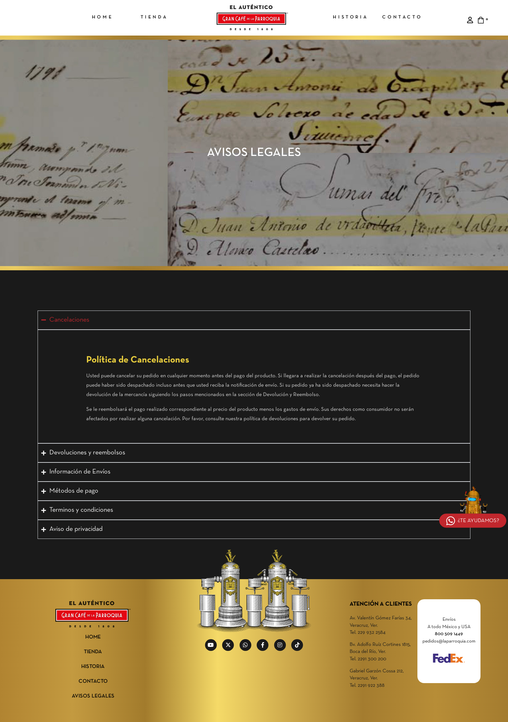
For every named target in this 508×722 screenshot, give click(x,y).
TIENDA (93, 652)
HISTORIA (93, 666)
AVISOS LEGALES (93, 696)
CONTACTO (93, 681)
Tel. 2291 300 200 (368, 659)
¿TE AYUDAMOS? (472, 521)
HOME (93, 637)
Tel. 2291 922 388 (367, 685)
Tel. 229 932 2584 (368, 632)
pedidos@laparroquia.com (448, 641)
